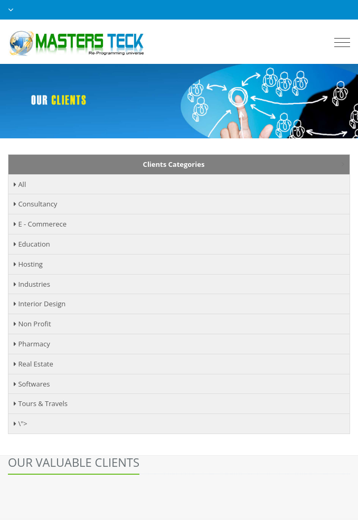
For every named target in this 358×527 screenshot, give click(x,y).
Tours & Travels (41, 403)
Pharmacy (32, 344)
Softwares (32, 384)
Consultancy (35, 204)
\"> (20, 423)
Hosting (28, 264)
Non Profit (32, 323)
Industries (32, 284)
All (20, 184)
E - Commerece (40, 224)
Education (32, 244)
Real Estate (33, 364)
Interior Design (39, 303)
